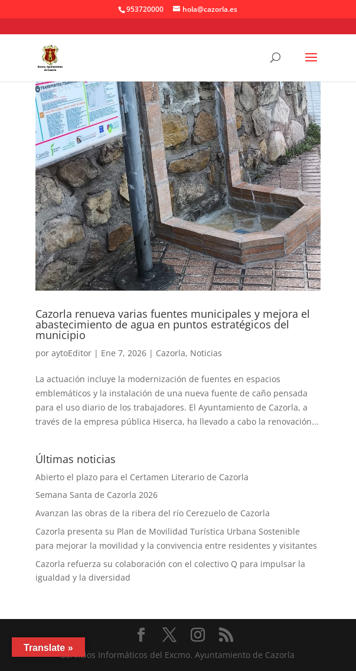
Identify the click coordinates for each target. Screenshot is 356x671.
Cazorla (170, 353)
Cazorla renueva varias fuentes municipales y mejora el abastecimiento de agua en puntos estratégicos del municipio (172, 324)
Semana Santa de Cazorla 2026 (96, 494)
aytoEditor (71, 353)
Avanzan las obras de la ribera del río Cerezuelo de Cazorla (152, 513)
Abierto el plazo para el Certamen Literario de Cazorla (142, 477)
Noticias (206, 353)
